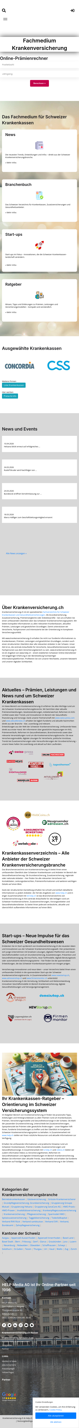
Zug (66, 1249)
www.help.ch (61, 893)
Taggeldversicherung (39, 1217)
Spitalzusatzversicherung (14, 1217)
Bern (17, 1241)
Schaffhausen (49, 1245)
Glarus (43, 1241)
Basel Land (68, 1237)
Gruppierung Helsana (21, 1206)
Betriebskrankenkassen (13, 1199)
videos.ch (60, 1150)
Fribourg (26, 1241)
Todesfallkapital (59, 1217)
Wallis (59, 1249)
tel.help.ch (31, 896)
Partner (5, 1348)
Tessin (28, 1249)
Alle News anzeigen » (16, 553)
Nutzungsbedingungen (27, 1421)
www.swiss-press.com (64, 718)
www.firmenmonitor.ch (37, 978)
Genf (35, 1241)
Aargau (5, 1237)
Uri (45, 1249)
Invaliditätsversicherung (28, 1210)
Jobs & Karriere (9, 1365)
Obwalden (35, 1245)
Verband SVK (51, 1221)
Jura (65, 1241)
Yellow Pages (8, 1372)
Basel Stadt (7, 1241)
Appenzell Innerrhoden (49, 1237)
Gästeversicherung (36, 1199)
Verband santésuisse (32, 1221)
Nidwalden (22, 1245)
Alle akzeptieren (56, 1415)
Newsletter (7, 1345)
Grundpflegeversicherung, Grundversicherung (26, 1203)
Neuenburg (9, 1245)
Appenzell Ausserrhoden (23, 1237)
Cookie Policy (55, 1409)
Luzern (73, 1241)
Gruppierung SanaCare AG (48, 1206)
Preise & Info (10, 396)
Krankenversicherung (14, 1214)
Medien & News (9, 1361)
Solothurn (7, 1249)
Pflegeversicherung (36, 1214)
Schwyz (61, 1245)
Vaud (51, 1249)
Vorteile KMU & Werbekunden (16, 1341)
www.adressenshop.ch (12, 978)
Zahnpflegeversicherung (28, 1225)
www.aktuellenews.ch (15, 721)
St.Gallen (18, 1249)
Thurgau (38, 1249)
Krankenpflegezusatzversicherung (59, 1210)
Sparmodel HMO (56, 1214)
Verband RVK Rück (11, 1221)
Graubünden (55, 1241)
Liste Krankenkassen (14, 385)
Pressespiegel (8, 1368)
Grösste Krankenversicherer (62, 1199)
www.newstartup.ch (60, 975)
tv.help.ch (47, 1150)
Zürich (74, 1249)
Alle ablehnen (56, 1422)
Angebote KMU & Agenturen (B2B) (18, 1337)
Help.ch (29, 1418)
